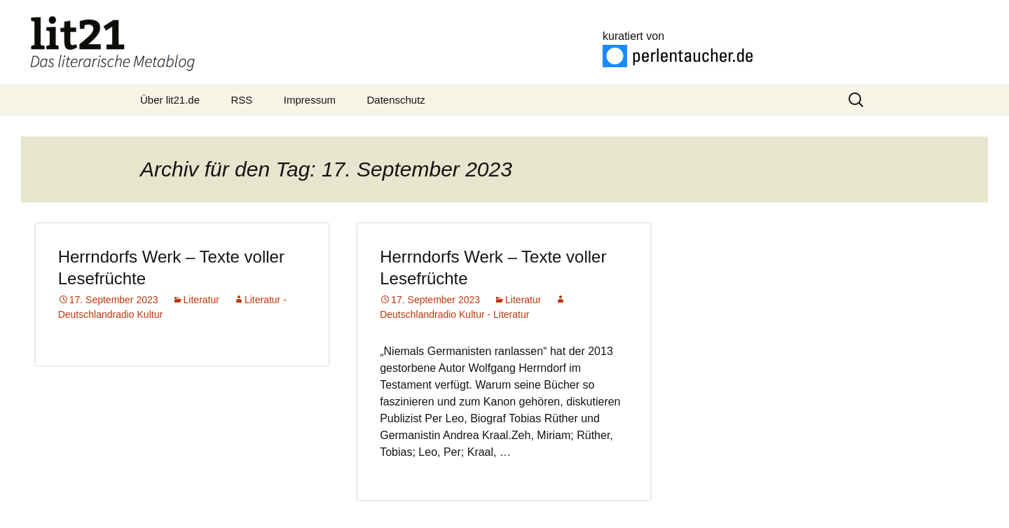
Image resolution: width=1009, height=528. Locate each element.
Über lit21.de (170, 100)
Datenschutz (395, 100)
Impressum (310, 100)
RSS (242, 100)
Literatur (201, 299)
